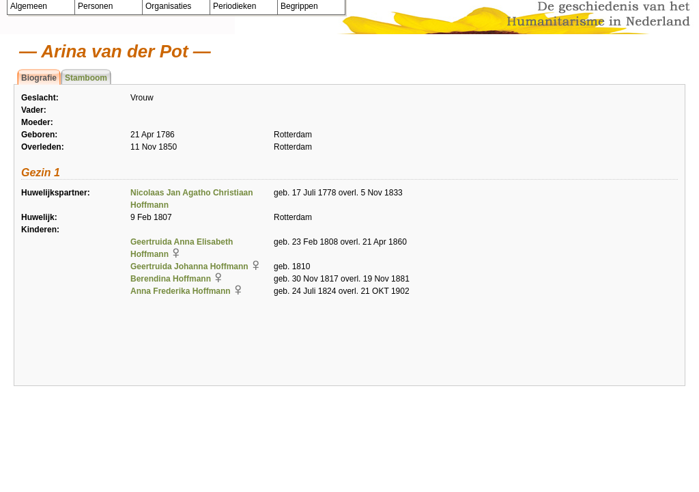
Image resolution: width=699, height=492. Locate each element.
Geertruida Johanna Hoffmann (189, 266)
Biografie (39, 78)
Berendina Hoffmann (170, 279)
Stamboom (86, 78)
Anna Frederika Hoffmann (180, 291)
